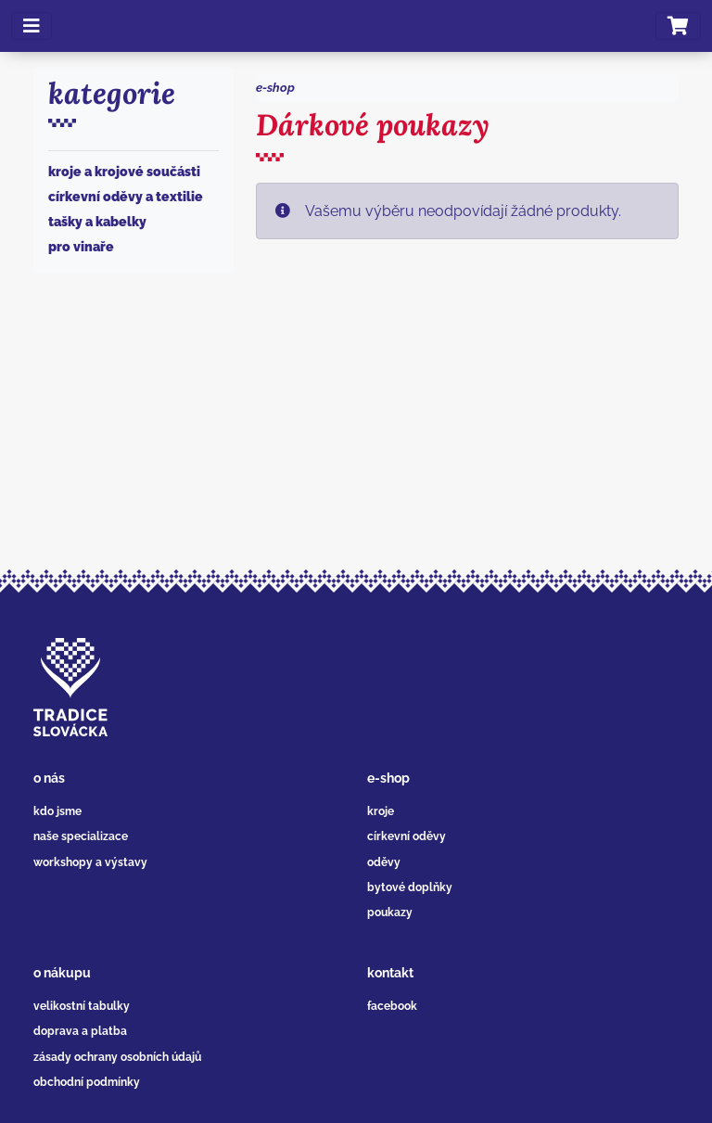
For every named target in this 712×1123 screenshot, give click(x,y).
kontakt (390, 972)
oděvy (383, 862)
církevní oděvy (406, 836)
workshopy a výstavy (90, 862)
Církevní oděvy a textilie (125, 196)
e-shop (275, 88)
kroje (380, 811)
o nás (49, 778)
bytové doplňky (409, 887)
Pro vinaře (81, 246)
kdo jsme (57, 811)
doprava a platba (80, 1031)
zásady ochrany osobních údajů (117, 1057)
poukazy (390, 912)
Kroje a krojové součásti (124, 171)
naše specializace (80, 836)
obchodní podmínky (86, 1082)
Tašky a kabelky (97, 221)
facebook (392, 1006)
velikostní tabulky (81, 1006)
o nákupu (62, 972)
